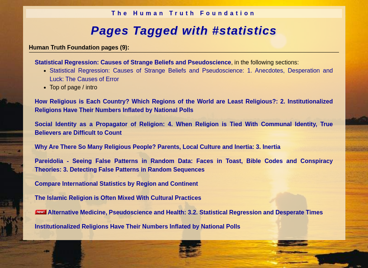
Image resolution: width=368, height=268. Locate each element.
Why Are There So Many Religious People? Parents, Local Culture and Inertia (158, 147)
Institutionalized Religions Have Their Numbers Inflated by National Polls (138, 226)
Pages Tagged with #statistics (184, 30)
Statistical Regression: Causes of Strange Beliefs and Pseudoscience (133, 62)
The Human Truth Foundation (184, 13)
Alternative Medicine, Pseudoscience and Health (179, 212)
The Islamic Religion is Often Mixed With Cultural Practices (118, 198)
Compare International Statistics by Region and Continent (116, 184)
